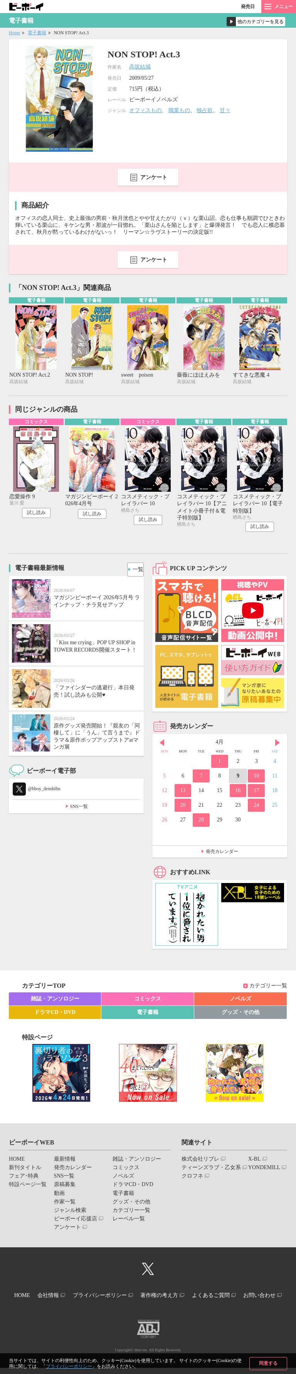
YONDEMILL (264, 1170)
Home (14, 32)
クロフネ (192, 1178)
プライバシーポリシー (69, 1366)
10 (256, 778)
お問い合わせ (145, 1303)
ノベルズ (240, 1001)
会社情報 (65, 1296)
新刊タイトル (25, 1170)
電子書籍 (37, 32)
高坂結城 (140, 67)
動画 (59, 1195)
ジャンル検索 (70, 1212)
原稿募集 (65, 1187)
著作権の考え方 (188, 1296)
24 (256, 807)
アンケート (153, 177)
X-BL (254, 1161)
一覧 (135, 569)
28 (201, 822)
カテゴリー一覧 (268, 988)
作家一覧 (65, 1204)
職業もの (179, 110)
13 (182, 793)
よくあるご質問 (246, 1296)
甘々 (225, 110)
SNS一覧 (79, 808)
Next (277, 745)
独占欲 (205, 110)
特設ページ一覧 (28, 1187)
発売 (248, 6)
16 (238, 793)
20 (182, 807)
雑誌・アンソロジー (55, 1001)
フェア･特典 (24, 1178)
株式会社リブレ (200, 1161)
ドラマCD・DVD (55, 1014)
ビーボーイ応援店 (75, 1221)
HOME (17, 1161)
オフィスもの (145, 110)
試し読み (36, 515)
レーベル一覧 (129, 1221)
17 (256, 793)
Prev (162, 745)
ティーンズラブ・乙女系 (211, 1170)
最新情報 (65, 1161)
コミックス (147, 1001)
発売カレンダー (222, 853)
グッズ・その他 (240, 1014)
